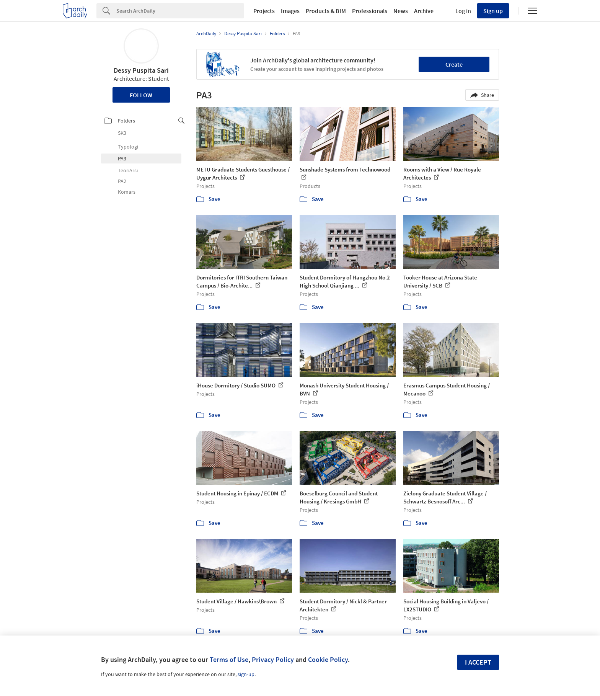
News (400, 11)
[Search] (180, 10)
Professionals (369, 11)
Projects (264, 11)
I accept (478, 662)
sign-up (246, 674)
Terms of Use (229, 659)
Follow (141, 95)
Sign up (493, 11)
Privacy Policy (273, 659)
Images (290, 11)
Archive (424, 11)
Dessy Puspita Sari (141, 70)
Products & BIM (326, 11)
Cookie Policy (328, 659)
